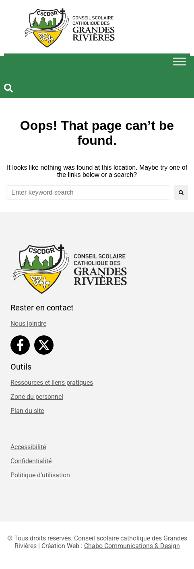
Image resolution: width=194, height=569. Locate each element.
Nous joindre (28, 323)
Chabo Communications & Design (132, 546)
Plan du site (27, 411)
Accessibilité (28, 447)
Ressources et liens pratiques (51, 382)
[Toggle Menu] (179, 61)
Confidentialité (31, 461)
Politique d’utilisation (40, 475)
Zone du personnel (36, 397)
